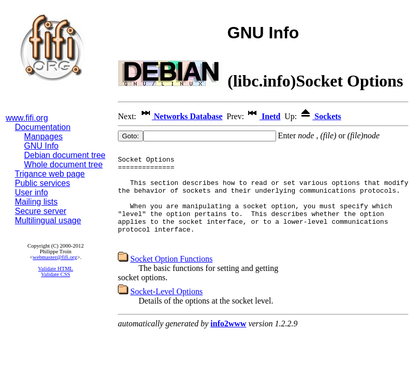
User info (31, 192)
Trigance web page (50, 173)
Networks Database (181, 116)
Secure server (41, 211)
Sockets (320, 116)
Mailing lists (36, 201)
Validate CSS (55, 274)
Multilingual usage (48, 220)
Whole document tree (63, 164)
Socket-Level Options (166, 310)
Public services (42, 183)
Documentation (43, 127)
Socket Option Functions (171, 277)
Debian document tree (64, 155)
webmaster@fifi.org (55, 257)
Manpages (43, 136)
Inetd (263, 116)
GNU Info (41, 145)
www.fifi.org (27, 117)
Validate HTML (55, 268)
